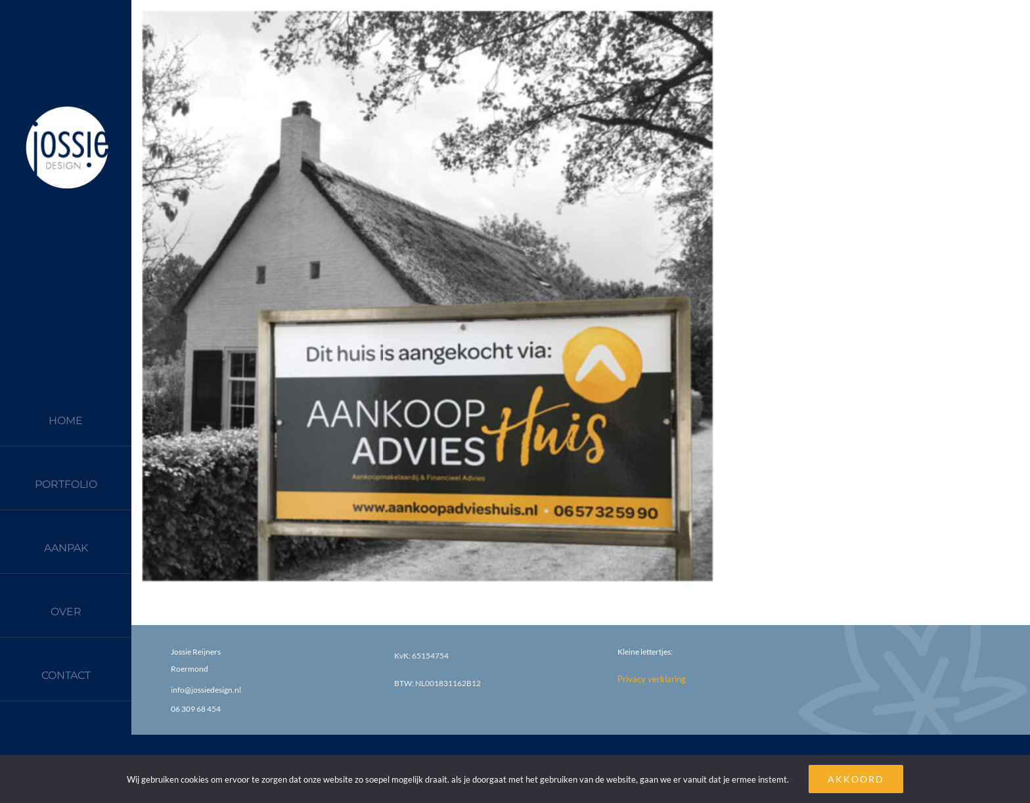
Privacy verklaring (651, 679)
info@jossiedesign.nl (206, 690)
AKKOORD (856, 779)
